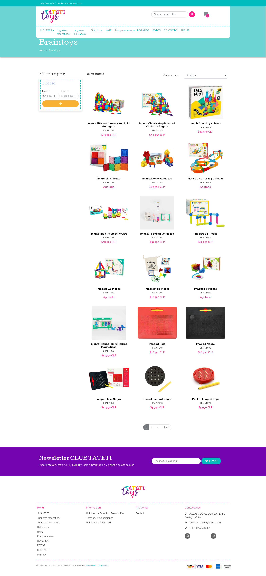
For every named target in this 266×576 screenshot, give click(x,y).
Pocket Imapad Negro (157, 399)
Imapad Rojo (157, 343)
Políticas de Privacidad (98, 522)
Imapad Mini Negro (109, 399)
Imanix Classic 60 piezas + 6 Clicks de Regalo (157, 125)
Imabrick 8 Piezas (108, 178)
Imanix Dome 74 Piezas (157, 178)
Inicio (42, 50)
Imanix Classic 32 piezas (205, 123)
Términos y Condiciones (99, 518)
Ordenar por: (171, 75)
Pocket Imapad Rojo (205, 399)
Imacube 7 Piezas (205, 288)
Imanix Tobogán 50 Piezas (157, 233)
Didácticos (96, 30)
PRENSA (184, 30)
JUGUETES (46, 30)
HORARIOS (143, 30)
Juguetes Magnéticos (63, 32)
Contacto (141, 513)
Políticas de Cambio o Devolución (105, 513)
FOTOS (156, 30)
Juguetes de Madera (80, 32)
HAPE (108, 30)
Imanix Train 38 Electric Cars (108, 233)
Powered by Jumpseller (96, 565)
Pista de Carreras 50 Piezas (205, 178)
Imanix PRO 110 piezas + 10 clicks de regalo (109, 125)
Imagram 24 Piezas (157, 288)
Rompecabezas (123, 30)
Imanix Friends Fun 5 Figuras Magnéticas (108, 345)
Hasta (64, 91)
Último (165, 427)
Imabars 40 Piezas (109, 288)
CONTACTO (170, 30)
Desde (46, 91)
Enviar (211, 461)
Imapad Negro (205, 343)
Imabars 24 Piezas (205, 233)
